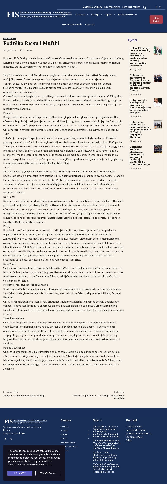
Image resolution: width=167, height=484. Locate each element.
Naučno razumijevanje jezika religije (24, 395)
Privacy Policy (48, 473)
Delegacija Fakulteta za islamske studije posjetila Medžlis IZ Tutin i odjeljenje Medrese (140, 130)
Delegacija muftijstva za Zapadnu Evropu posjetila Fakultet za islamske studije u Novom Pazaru (140, 83)
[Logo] (30, 14)
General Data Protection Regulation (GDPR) (30, 465)
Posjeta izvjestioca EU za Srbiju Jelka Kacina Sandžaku (99, 397)
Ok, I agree (20, 473)
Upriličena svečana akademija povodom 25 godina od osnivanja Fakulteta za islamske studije (140, 155)
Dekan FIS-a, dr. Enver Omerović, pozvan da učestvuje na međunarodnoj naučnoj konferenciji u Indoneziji (140, 57)
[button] (144, 7)
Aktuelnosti (9, 39)
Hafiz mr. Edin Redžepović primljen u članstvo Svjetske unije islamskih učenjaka (140, 106)
